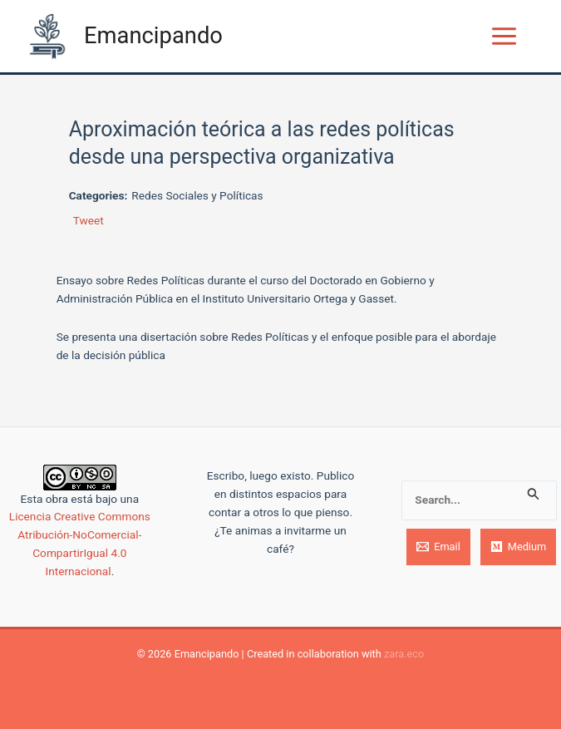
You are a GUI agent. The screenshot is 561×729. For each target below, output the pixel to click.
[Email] (438, 547)
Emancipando (153, 35)
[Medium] (518, 547)
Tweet (88, 220)
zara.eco (404, 654)
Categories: (98, 195)
